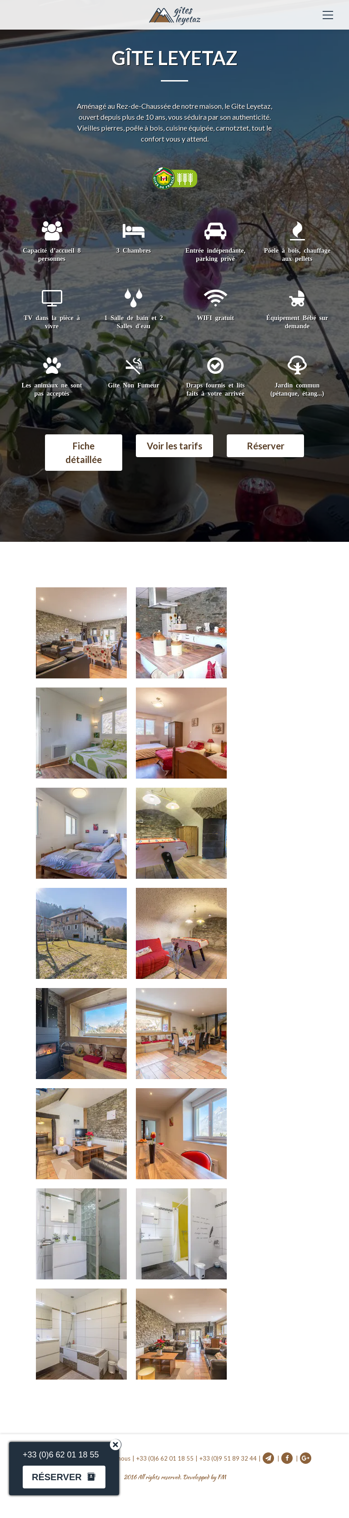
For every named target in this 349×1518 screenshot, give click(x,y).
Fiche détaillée (83, 452)
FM (221, 1477)
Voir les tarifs (174, 445)
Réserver (265, 445)
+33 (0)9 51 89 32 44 (228, 1458)
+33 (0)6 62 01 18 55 (165, 1458)
